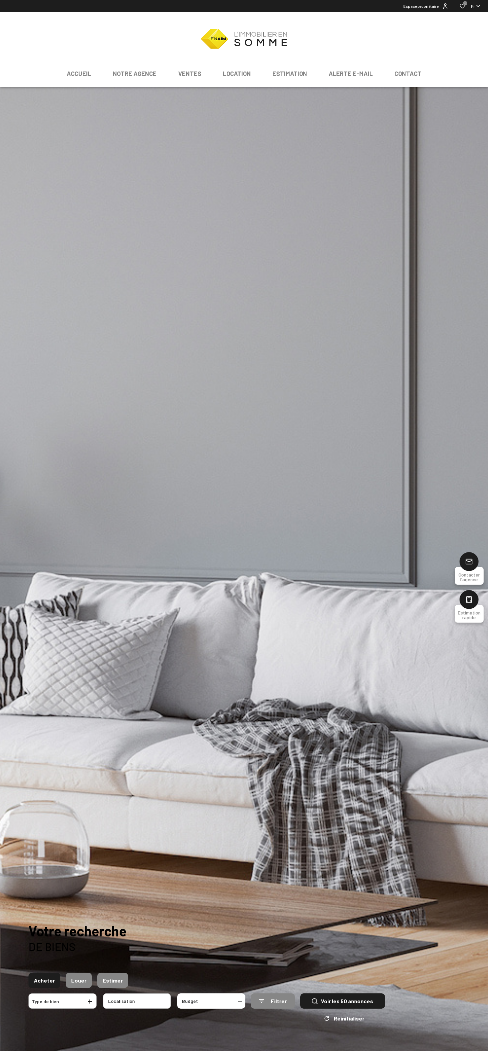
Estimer (113, 980)
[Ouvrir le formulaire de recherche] (273, 1001)
